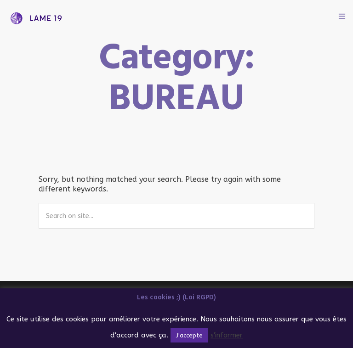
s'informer (227, 335)
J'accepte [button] (189, 335)
